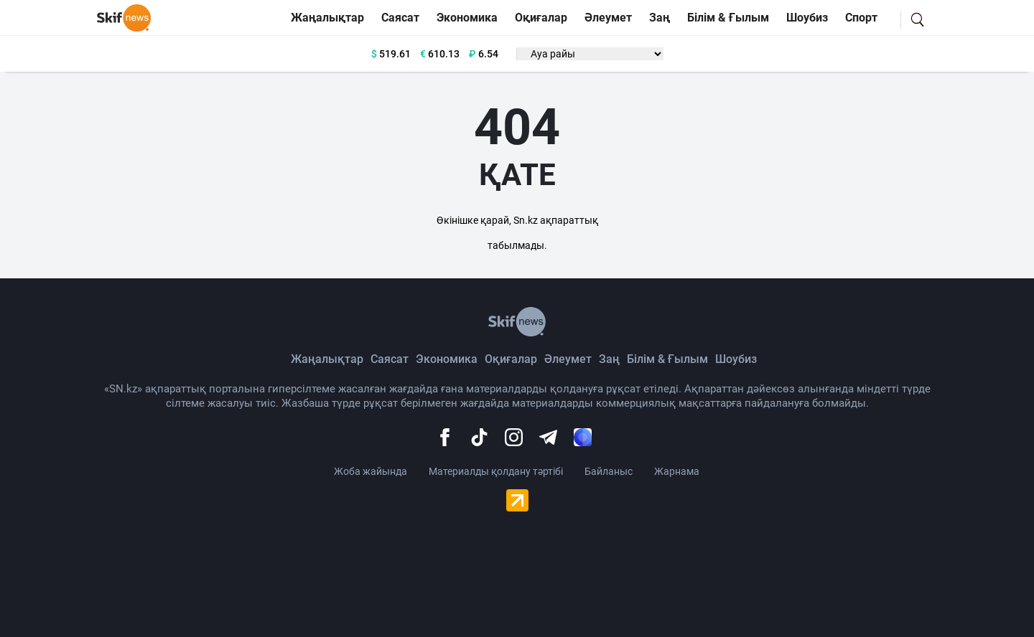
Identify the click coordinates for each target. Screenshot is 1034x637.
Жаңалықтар (327, 17)
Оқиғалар (541, 17)
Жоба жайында (370, 471)
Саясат (400, 17)
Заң (659, 17)
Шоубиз (807, 17)
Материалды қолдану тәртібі (496, 471)
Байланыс (608, 471)
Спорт (861, 17)
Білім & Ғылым (728, 17)
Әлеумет (608, 17)
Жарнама (676, 471)
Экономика (467, 17)
